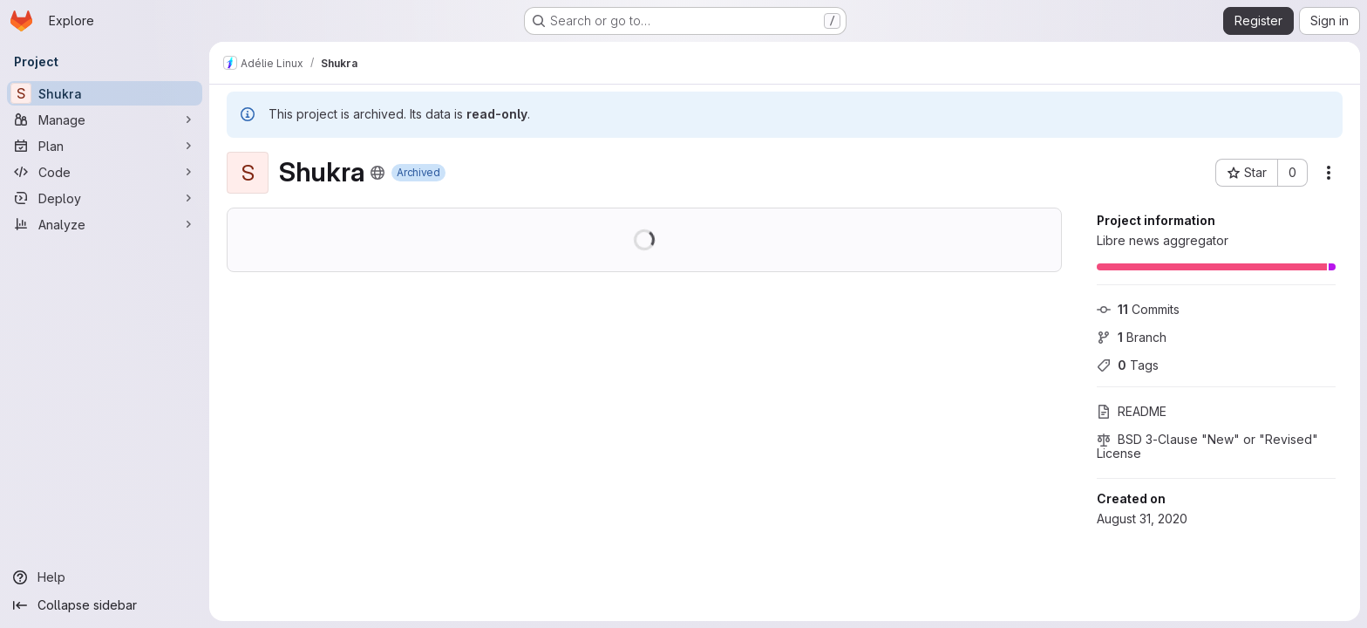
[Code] (104, 172)
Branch (1131, 337)
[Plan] (104, 145)
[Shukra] (104, 93)
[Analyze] (104, 224)
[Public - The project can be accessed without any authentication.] (377, 173)
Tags (1128, 365)
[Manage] (104, 119)
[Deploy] (104, 198)
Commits (1138, 309)
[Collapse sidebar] (104, 605)
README (1131, 411)
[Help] (104, 577)
